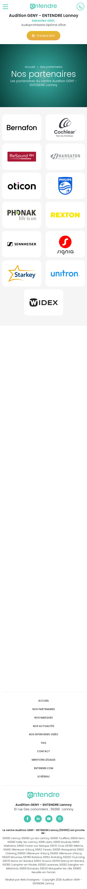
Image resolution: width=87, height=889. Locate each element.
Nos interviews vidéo (43, 734)
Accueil (43, 700)
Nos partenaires (43, 709)
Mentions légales (43, 759)
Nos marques (43, 717)
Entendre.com (43, 768)
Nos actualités (43, 726)
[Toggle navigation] (5, 7)
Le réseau (43, 776)
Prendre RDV (43, 36)
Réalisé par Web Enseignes (22, 879)
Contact (43, 751)
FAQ (43, 742)
